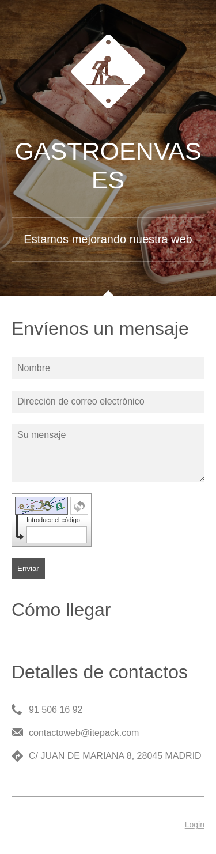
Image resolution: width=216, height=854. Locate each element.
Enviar (28, 568)
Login (194, 824)
